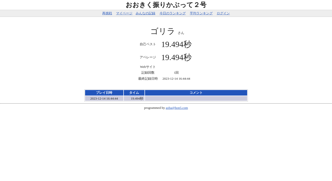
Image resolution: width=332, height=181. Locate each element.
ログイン (223, 13)
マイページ (124, 13)
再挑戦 (107, 13)
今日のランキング (173, 13)
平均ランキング (201, 13)
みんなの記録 (145, 13)
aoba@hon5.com (177, 108)
